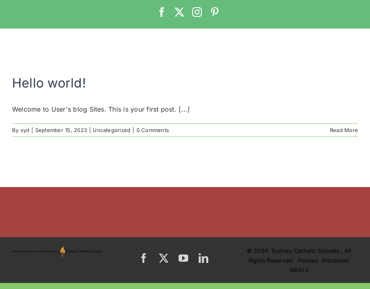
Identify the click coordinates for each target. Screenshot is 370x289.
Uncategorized (111, 130)
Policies (309, 260)
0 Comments (152, 130)
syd (25, 130)
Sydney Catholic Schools (306, 250)
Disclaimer (335, 260)
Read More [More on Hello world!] (344, 130)
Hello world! (49, 83)
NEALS (299, 270)
